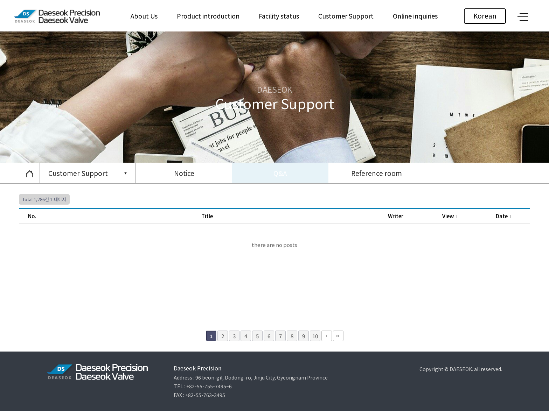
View (449, 216)
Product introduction (208, 15)
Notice (184, 173)
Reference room (376, 173)
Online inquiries (415, 15)
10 (315, 336)
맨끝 (338, 336)
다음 (326, 336)
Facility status (279, 15)
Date (503, 216)
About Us (144, 15)
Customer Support (346, 15)
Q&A (280, 173)
